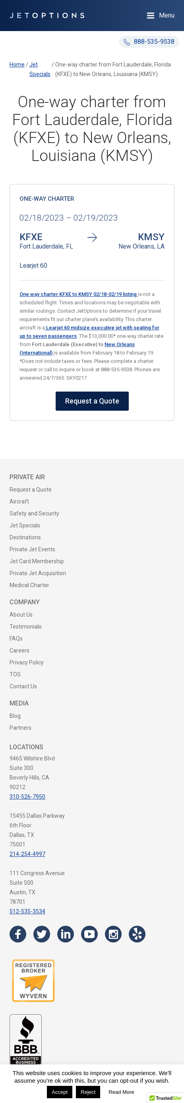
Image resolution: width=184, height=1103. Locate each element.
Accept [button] (60, 1092)
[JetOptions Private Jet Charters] (47, 15)
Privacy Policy (27, 662)
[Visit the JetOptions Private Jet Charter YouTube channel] (89, 934)
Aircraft (19, 501)
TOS (15, 674)
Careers (19, 650)
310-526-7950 (27, 796)
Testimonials (26, 626)
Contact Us (23, 686)
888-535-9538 (149, 41)
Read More (121, 1092)
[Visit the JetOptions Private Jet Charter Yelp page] (137, 934)
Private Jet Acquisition (38, 573)
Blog (15, 716)
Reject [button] (88, 1092)
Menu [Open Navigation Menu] (166, 15)
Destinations (25, 537)
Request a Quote (92, 401)
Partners (20, 728)
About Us (21, 614)
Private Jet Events (32, 549)
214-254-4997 (27, 854)
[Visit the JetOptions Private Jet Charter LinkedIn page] (65, 934)
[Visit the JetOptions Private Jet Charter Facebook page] (18, 934)
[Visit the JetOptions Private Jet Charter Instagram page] (113, 934)
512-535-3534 (27, 911)
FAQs (16, 638)
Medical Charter (29, 585)
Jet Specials (25, 525)
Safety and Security (34, 513)
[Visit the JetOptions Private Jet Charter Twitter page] (41, 934)
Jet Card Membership (37, 561)
